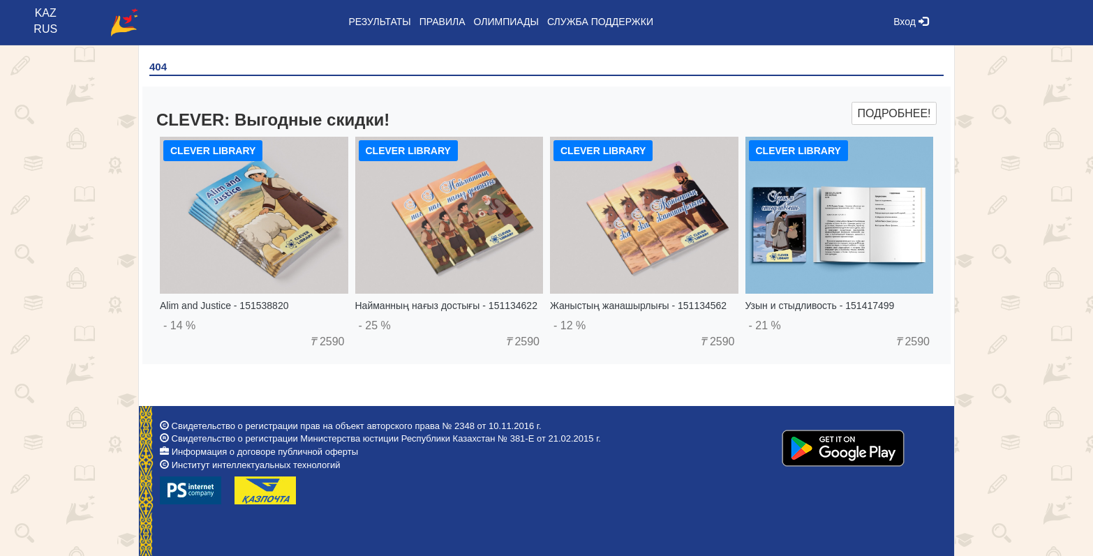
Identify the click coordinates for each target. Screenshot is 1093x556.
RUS (45, 29)
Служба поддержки (600, 21)
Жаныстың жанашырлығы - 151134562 (638, 305)
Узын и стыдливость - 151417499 (820, 305)
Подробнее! (893, 113)
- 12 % (569, 325)
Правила (442, 21)
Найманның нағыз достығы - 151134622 (446, 305)
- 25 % (375, 325)
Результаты (379, 21)
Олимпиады (506, 21)
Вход (910, 21)
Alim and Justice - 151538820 (224, 305)
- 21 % (765, 325)
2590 (327, 341)
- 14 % (179, 325)
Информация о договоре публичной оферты (265, 451)
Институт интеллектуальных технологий (256, 465)
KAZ (46, 13)
